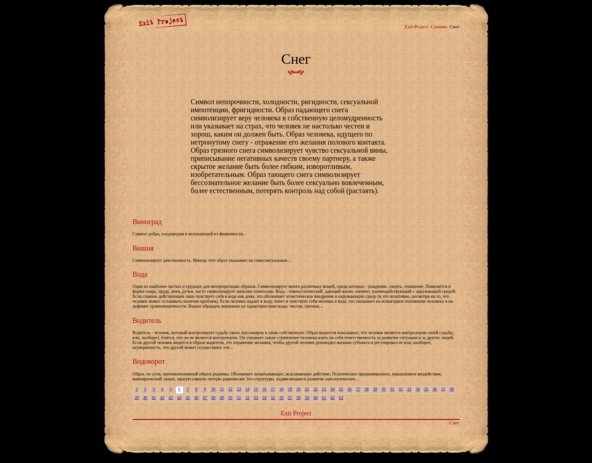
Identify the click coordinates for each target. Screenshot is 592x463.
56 (282, 397)
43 (171, 397)
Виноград (147, 221)
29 (375, 389)
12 (231, 389)
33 (409, 389)
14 (248, 389)
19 (290, 389)
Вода (140, 274)
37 (443, 389)
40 (145, 397)
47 (205, 397)
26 (350, 389)
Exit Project (296, 413)
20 (299, 389)
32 (401, 389)
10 (214, 389)
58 (299, 397)
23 (324, 389)
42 (162, 397)
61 (324, 397)
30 (384, 389)
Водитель (147, 320)
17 (273, 389)
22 (316, 389)
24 (333, 389)
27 (358, 389)
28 (367, 389)
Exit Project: (417, 26)
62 (333, 397)
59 (307, 397)
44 (179, 397)
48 (214, 397)
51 (239, 397)
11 (222, 389)
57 (290, 397)
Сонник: (439, 26)
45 (188, 397)
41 (154, 397)
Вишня (143, 248)
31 (392, 389)
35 (426, 389)
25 (341, 389)
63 (341, 397)
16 (265, 389)
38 (452, 389)
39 (137, 397)
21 (307, 389)
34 (418, 389)
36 (435, 389)
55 (273, 397)
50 (231, 397)
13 (239, 389)
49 (222, 397)
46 (196, 397)
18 (282, 389)
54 (265, 397)
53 (256, 397)
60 (316, 397)
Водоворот (149, 361)
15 (256, 389)
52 (248, 397)
